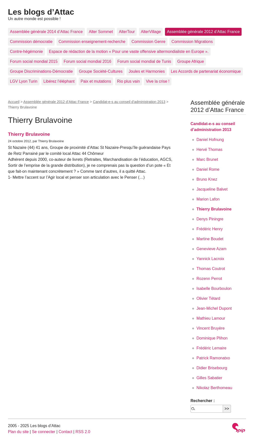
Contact (65, 432)
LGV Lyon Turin (23, 81)
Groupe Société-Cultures (101, 71)
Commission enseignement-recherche (92, 41)
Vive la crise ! (157, 81)
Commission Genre (148, 41)
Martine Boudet (209, 239)
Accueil (13, 102)
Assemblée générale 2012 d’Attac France (203, 32)
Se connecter (43, 432)
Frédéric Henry (209, 229)
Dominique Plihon (211, 338)
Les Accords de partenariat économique (206, 71)
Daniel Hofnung (210, 139)
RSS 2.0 (82, 432)
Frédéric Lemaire (211, 348)
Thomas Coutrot (210, 269)
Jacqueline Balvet (211, 189)
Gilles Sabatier (209, 378)
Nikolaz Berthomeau (214, 388)
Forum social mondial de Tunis (144, 61)
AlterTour (127, 32)
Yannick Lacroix (210, 259)
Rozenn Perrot (209, 278)
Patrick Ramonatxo (213, 358)
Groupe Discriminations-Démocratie (41, 71)
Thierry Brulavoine (29, 134)
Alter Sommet (101, 32)
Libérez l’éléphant (58, 81)
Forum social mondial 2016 (87, 61)
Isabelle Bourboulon (213, 288)
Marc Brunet (207, 159)
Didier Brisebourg (211, 368)
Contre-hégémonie (26, 51)
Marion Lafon (208, 199)
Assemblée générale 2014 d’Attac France (46, 32)
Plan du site (18, 432)
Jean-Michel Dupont (214, 308)
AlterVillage (151, 32)
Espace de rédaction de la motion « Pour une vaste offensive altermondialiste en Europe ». (129, 51)
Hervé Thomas (209, 149)
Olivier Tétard (208, 298)
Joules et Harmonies (146, 71)
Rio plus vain (128, 81)
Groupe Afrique (190, 61)
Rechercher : (202, 401)
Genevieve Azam (211, 249)
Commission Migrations (192, 41)
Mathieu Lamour (210, 318)
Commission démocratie (31, 41)
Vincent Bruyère (210, 328)
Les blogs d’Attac (41, 11)
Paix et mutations (96, 81)
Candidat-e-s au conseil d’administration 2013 (129, 102)
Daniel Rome (207, 169)
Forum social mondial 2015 (34, 61)
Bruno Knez (206, 179)
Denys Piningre (209, 219)
